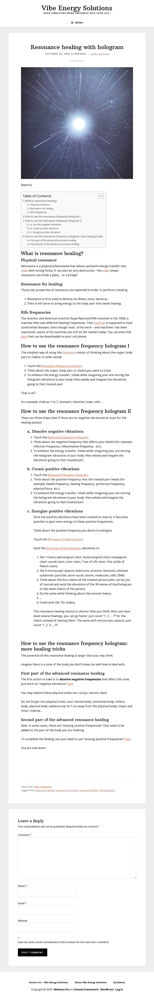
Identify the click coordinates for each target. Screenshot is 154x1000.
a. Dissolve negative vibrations (46, 224)
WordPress (107, 989)
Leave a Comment (100, 53)
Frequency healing (45, 790)
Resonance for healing (42, 208)
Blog (36, 786)
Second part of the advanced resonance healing (55, 243)
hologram (70, 352)
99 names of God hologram (66, 539)
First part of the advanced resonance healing (54, 240)
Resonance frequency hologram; (69, 475)
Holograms (45, 786)
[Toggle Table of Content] (100, 196)
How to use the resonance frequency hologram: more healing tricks (64, 236)
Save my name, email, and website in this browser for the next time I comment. (63, 942)
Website (22, 920)
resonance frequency (67, 790)
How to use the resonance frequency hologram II (53, 220)
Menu (79, 22)
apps (24, 336)
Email (22, 903)
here (70, 684)
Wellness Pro (62, 989)
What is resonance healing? (41, 201)
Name (22, 886)
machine (99, 323)
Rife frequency (107, 790)
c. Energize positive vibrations (46, 232)
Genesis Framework (86, 989)
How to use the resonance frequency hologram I (53, 216)
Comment (24, 835)
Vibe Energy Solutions (77, 8)
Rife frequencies (39, 212)
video (24, 270)
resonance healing (88, 790)
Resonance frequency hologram (62, 366)
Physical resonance (40, 204)
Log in (119, 989)
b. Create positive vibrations (45, 228)
